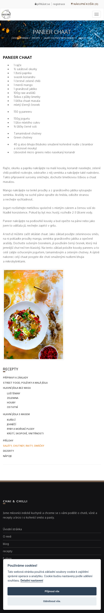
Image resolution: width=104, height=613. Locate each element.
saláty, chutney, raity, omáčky (59, 38)
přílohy (8, 440)
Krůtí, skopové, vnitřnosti (25, 433)
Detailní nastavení (31, 580)
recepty (36, 38)
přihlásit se (43, 4)
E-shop (7, 558)
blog (6, 543)
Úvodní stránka (19, 38)
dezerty (8, 450)
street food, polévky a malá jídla (25, 382)
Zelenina (12, 398)
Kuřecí (11, 419)
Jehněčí (11, 424)
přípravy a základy (15, 377)
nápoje (7, 456)
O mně (7, 536)
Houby (11, 402)
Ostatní (12, 407)
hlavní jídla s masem (16, 414)
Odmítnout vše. (52, 601)
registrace (59, 4)
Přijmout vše (52, 591)
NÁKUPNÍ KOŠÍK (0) (84, 4)
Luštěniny (13, 393)
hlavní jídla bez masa (17, 387)
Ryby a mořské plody (20, 428)
